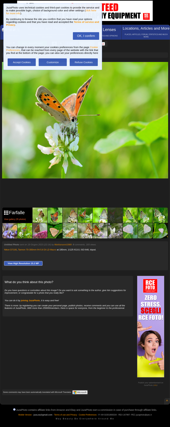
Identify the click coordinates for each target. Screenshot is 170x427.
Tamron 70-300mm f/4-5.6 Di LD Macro (37, 249)
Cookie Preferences (88, 415)
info (155, 385)
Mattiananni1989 (63, 244)
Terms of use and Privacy (65, 415)
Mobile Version (25, 415)
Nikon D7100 (10, 249)
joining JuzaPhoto (30, 300)
